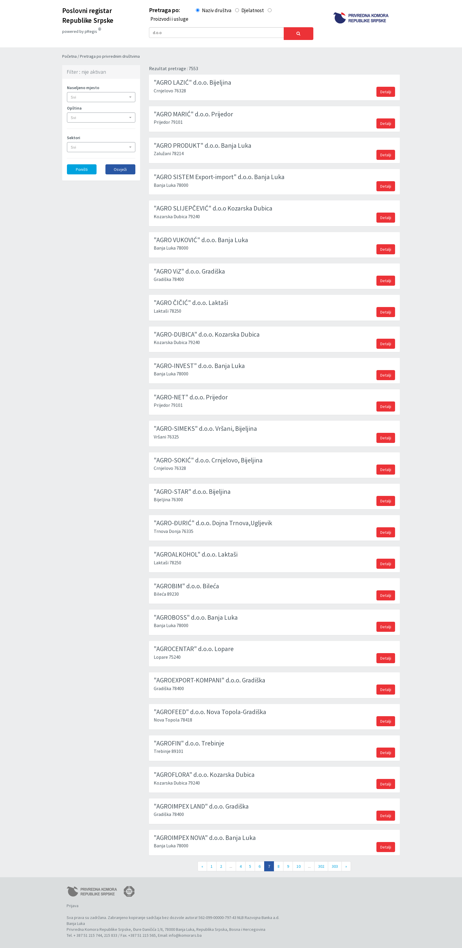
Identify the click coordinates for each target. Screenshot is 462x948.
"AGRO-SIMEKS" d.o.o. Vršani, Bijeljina (205, 426)
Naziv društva (216, 10)
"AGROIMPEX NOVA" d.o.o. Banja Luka (205, 835)
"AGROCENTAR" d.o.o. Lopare (194, 646)
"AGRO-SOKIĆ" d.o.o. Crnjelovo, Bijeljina (208, 458)
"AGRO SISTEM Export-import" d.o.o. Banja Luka (219, 175)
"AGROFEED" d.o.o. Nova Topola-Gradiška (210, 710)
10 (298, 864)
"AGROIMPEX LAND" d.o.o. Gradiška (201, 804)
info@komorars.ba (185, 933)
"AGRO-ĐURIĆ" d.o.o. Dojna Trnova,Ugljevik (213, 521)
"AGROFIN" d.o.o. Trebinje (189, 741)
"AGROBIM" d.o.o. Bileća (186, 584)
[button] (101, 95)
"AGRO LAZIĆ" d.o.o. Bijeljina (192, 80)
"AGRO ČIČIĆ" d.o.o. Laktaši (191, 300)
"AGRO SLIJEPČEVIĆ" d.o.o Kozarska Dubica (213, 206)
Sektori (73, 135)
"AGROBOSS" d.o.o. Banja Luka (196, 615)
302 (321, 864)
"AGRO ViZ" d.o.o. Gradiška (189, 269)
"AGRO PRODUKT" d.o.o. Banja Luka (202, 143)
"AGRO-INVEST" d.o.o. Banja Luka (199, 363)
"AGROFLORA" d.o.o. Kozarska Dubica (204, 772)
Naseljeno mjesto (83, 85)
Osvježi (120, 167)
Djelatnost (252, 10)
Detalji (385, 89)
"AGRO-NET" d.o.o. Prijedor (191, 395)
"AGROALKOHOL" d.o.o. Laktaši (196, 552)
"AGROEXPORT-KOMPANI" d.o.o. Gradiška (209, 678)
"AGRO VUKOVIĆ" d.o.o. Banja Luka (201, 238)
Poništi (82, 167)
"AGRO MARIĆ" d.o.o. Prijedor (193, 112)
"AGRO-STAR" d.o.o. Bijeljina (192, 489)
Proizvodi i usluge (169, 19)
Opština (74, 106)
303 (335, 864)
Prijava (72, 903)
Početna (70, 54)
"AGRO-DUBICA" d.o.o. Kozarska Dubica (207, 332)
